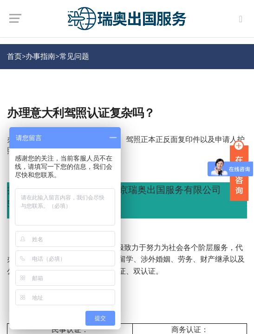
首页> (16, 56)
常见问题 (74, 56)
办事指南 (40, 56)
